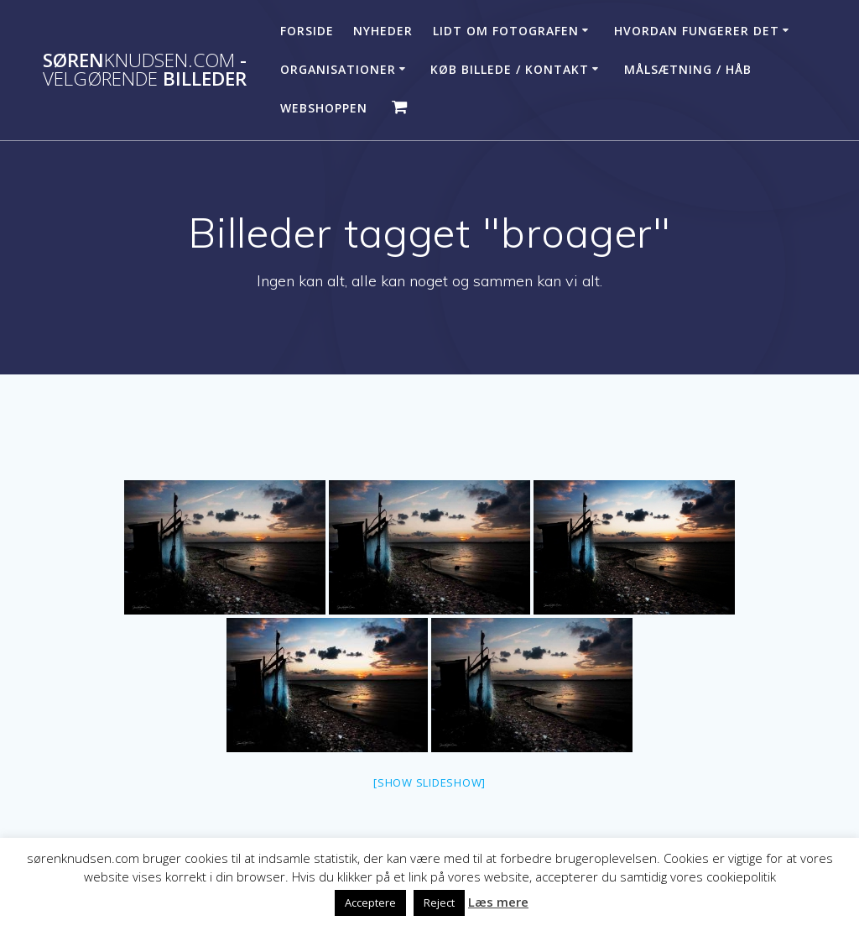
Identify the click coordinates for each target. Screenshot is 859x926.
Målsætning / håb (688, 69)
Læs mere (498, 901)
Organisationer (338, 69)
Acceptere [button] (370, 902)
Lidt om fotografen (506, 31)
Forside (307, 31)
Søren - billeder (145, 70)
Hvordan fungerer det (696, 31)
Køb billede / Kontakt (509, 69)
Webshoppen (323, 108)
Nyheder (383, 31)
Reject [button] (439, 902)
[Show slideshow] (429, 782)
